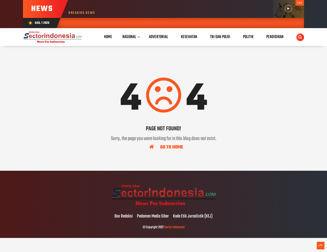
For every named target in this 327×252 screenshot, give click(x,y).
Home (108, 36)
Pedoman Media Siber (153, 216)
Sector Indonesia (174, 227)
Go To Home (166, 147)
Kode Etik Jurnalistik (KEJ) (193, 216)
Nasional (129, 36)
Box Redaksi (123, 216)
